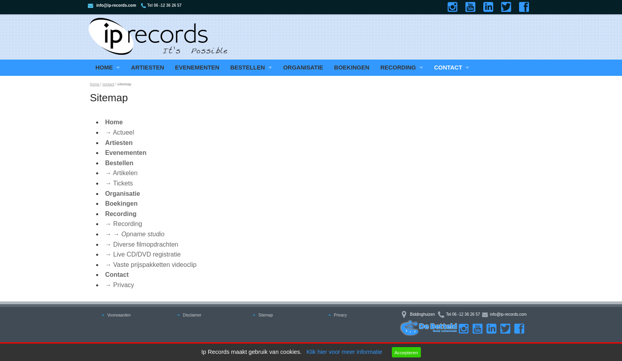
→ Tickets (119, 183)
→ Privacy (119, 285)
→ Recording (123, 223)
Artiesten (147, 67)
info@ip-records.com (116, 5)
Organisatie (303, 67)
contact (108, 84)
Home (104, 67)
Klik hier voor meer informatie (344, 352)
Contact (448, 67)
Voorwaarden (119, 315)
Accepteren (406, 352)
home (95, 84)
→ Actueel (119, 132)
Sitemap (265, 315)
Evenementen (197, 67)
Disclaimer (192, 315)
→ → (134, 234)
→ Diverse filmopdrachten (141, 244)
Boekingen (352, 67)
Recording (398, 67)
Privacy (340, 315)
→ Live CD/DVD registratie (142, 254)
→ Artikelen (121, 173)
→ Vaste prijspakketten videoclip (150, 264)
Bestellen (247, 67)
